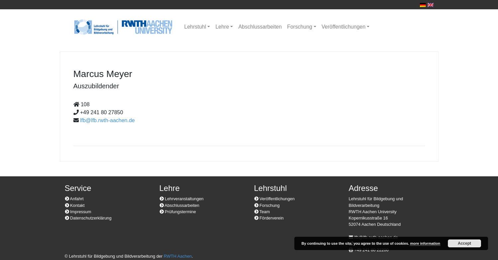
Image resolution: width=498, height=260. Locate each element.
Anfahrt (74, 198)
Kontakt (75, 205)
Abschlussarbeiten (260, 27)
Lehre (222, 27)
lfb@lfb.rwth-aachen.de (107, 120)
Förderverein (269, 218)
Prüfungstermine (177, 211)
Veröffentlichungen (343, 27)
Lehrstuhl (195, 27)
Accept (464, 243)
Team (262, 211)
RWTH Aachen (178, 256)
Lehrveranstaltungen (181, 198)
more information (425, 243)
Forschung (299, 27)
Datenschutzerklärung (88, 218)
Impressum (78, 211)
